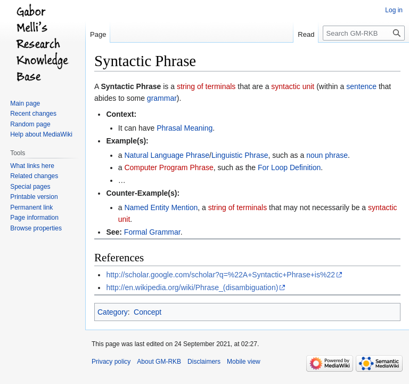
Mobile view (243, 361)
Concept (147, 312)
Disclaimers (203, 361)
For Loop (273, 167)
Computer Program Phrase (168, 167)
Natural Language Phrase (166, 155)
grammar (162, 98)
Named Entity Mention (161, 207)
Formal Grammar (152, 232)
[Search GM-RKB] (364, 33)
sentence (361, 86)
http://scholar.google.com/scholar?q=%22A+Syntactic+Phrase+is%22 (220, 274)
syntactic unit (292, 86)
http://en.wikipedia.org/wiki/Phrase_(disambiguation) (192, 287)
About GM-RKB (159, 361)
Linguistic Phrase (239, 155)
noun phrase (327, 155)
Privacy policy (111, 361)
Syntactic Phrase (131, 86)
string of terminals (206, 86)
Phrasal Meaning (184, 128)
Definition (305, 167)
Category (112, 312)
